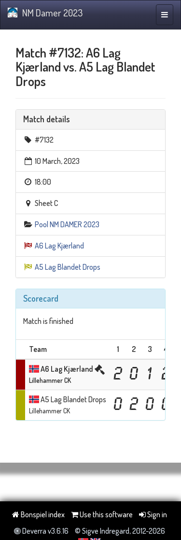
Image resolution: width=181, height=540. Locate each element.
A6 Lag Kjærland (59, 245)
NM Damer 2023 (45, 12)
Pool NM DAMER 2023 (67, 224)
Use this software (102, 514)
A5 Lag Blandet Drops (67, 267)
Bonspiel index (38, 514)
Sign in (153, 514)
